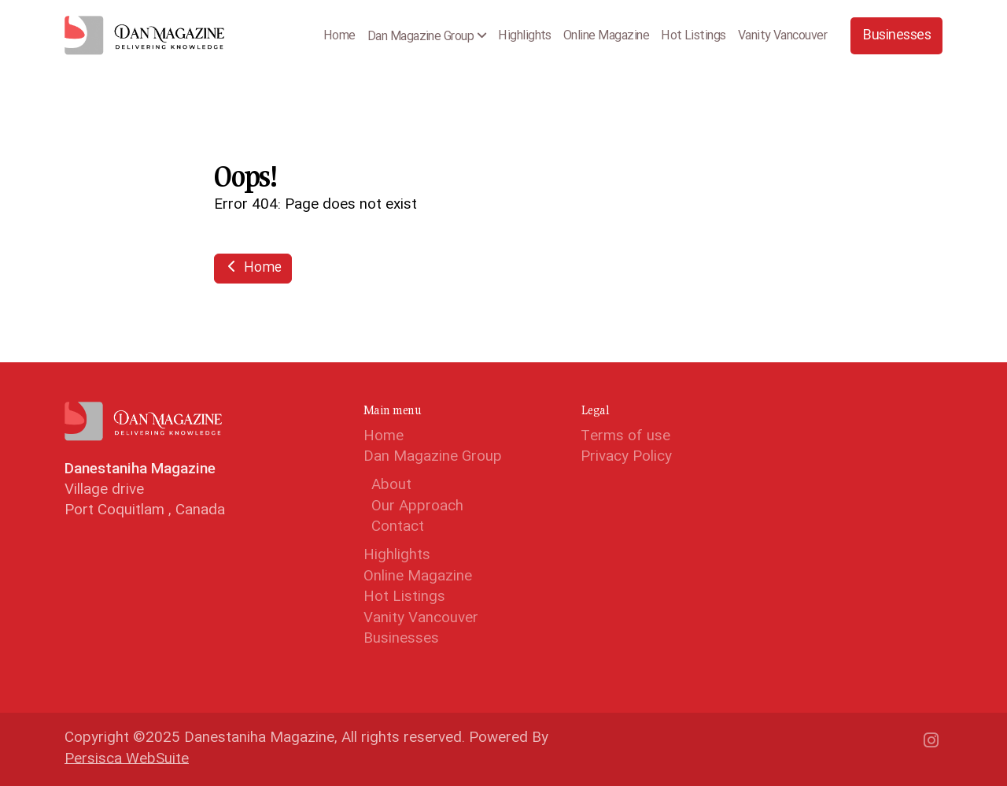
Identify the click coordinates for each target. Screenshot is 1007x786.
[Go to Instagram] (930, 740)
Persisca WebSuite (127, 759)
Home (253, 268)
